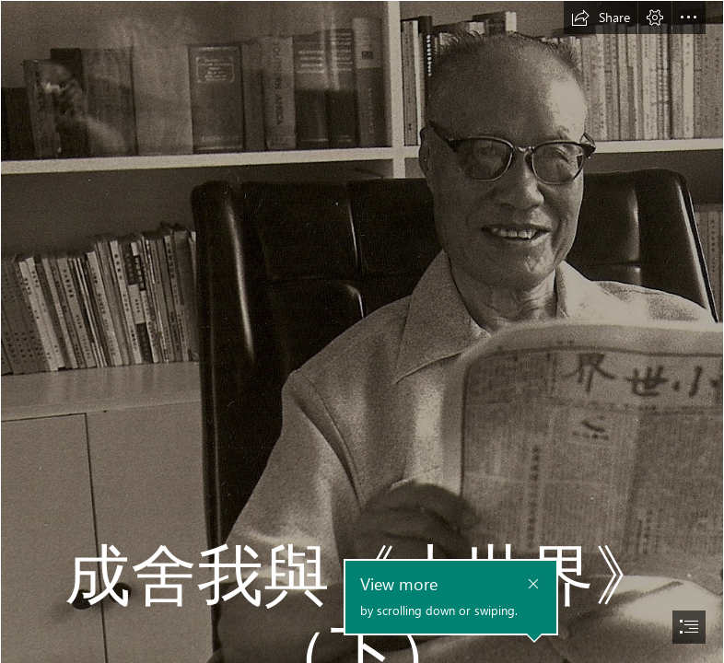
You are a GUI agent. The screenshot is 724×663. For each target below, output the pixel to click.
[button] (600, 17)
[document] (362, 331)
